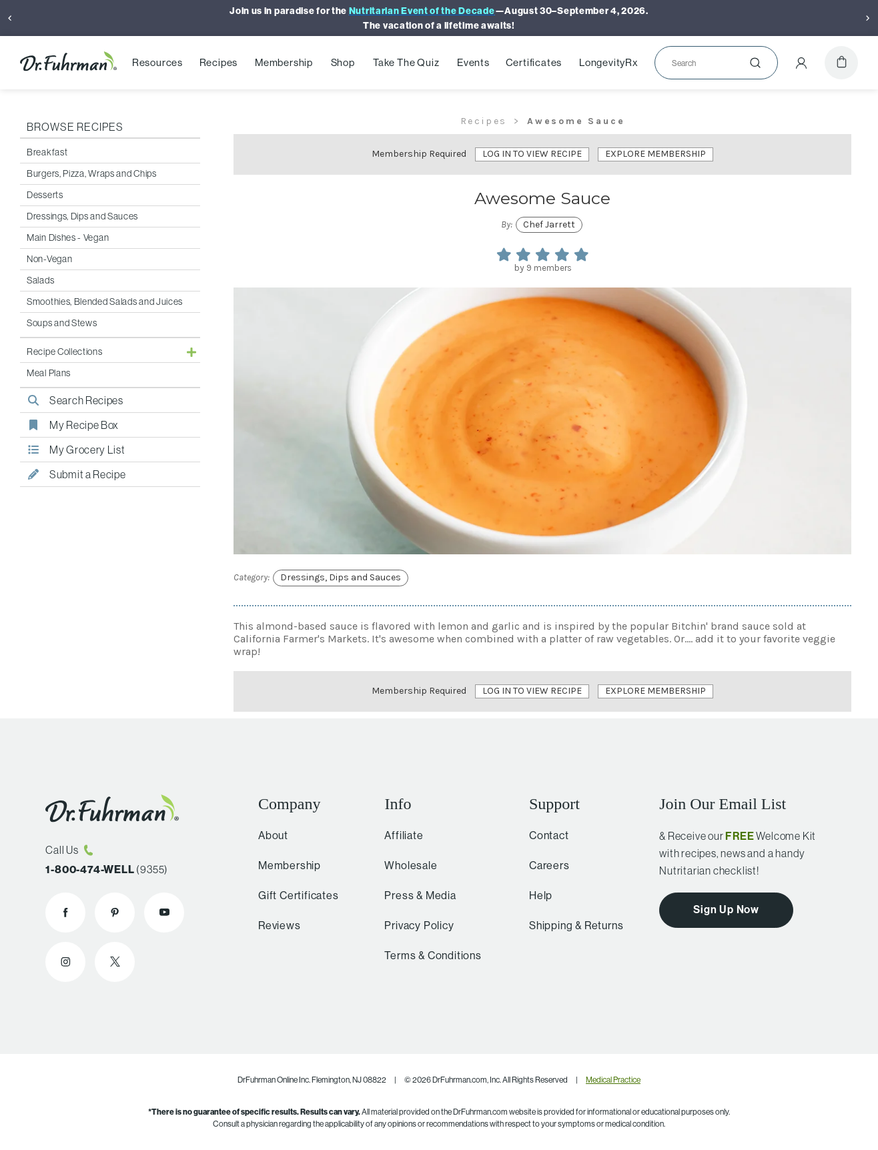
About (269, 835)
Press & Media (414, 895)
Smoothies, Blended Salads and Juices (105, 302)
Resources (157, 63)
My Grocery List (72, 449)
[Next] (868, 18)
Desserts (45, 195)
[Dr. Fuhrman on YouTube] (164, 913)
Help (535, 895)
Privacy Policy (413, 925)
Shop (343, 63)
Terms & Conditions (426, 955)
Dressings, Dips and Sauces (82, 216)
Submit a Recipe (73, 474)
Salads (40, 280)
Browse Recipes (75, 126)
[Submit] (755, 62)
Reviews (275, 925)
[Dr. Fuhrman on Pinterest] (115, 913)
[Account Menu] (801, 62)
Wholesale (404, 865)
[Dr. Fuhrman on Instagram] (65, 962)
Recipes (218, 63)
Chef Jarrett (549, 224)
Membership (284, 63)
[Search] (711, 62)
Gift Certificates (294, 895)
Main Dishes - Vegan (68, 237)
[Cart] (841, 62)
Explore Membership (655, 153)
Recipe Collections (65, 352)
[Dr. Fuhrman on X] (115, 962)
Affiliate (397, 835)
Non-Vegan (49, 259)
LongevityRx (608, 63)
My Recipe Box (69, 425)
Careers (544, 865)
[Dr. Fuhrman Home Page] (68, 63)
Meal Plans (49, 373)
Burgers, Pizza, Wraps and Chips (92, 173)
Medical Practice (613, 1080)
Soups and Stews (62, 323)
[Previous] (10, 18)
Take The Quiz (406, 63)
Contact (544, 835)
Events (473, 63)
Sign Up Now (726, 909)
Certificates (534, 63)
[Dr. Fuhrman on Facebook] (65, 913)
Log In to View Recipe (532, 153)
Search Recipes (71, 400)
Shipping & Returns (571, 925)
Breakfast (47, 152)
